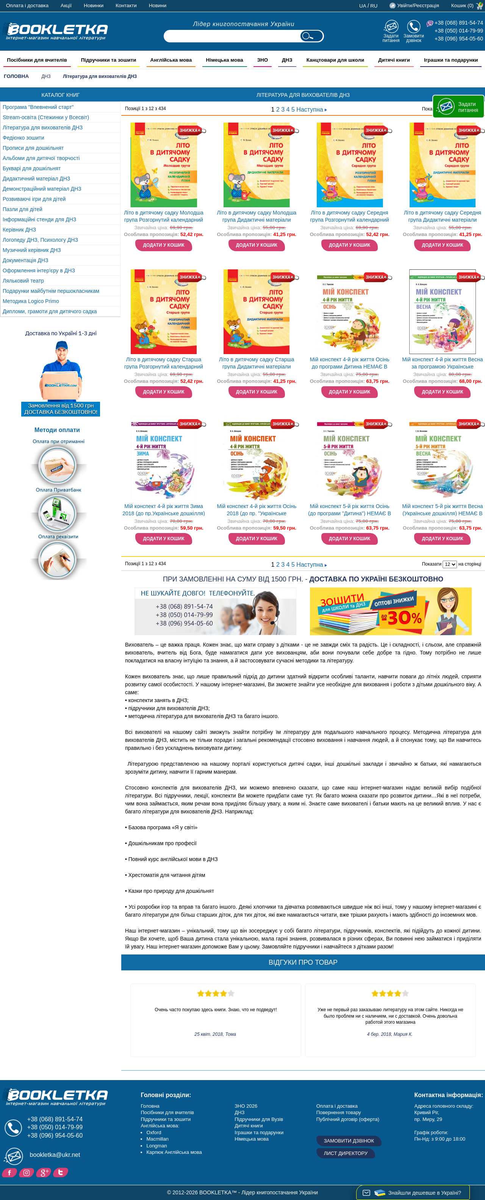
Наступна (311, 109)
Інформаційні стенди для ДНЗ (39, 219)
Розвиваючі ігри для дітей (34, 199)
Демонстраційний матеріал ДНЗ (42, 189)
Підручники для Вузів (259, 1119)
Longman (156, 1146)
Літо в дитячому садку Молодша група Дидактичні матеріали (256, 216)
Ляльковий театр (23, 281)
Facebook (10, 1172)
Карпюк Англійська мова (174, 1152)
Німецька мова (252, 1139)
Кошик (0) (462, 5)
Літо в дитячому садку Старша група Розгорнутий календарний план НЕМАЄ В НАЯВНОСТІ (163, 363)
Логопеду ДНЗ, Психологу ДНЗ (40, 240)
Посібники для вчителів (167, 1112)
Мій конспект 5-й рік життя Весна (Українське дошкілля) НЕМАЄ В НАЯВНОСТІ (442, 510)
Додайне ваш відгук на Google (44, 1172)
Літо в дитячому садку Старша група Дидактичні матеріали (256, 363)
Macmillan (157, 1139)
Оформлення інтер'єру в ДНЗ (39, 270)
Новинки (93, 5)
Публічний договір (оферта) (347, 1119)
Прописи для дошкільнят (33, 148)
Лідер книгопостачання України (244, 24)
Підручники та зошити (166, 1119)
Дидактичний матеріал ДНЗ (36, 179)
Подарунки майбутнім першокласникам (51, 291)
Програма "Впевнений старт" (38, 107)
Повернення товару (338, 1112)
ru (373, 6)
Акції (66, 5)
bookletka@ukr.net (55, 1155)
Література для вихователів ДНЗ (43, 127)
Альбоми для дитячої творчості (41, 158)
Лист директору (346, 1153)
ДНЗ (45, 76)
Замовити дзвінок (414, 38)
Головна (16, 76)
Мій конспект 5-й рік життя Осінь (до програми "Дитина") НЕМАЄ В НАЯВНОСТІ (349, 510)
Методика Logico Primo (31, 301)
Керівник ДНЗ (19, 230)
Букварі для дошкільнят (32, 168)
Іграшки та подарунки (259, 1132)
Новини (157, 5)
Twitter (61, 1172)
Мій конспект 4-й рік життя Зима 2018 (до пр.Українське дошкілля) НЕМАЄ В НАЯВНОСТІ (163, 510)
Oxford (153, 1132)
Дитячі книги (249, 1125)
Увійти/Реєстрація (418, 5)
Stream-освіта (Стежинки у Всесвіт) (46, 117)
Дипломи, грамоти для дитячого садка (50, 311)
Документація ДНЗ (25, 260)
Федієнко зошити (23, 138)
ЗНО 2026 (246, 1106)
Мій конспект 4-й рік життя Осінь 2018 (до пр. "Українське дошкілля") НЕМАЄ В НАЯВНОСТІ (256, 510)
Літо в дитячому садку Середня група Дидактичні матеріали (442, 216)
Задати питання (390, 38)
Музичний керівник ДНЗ (32, 250)
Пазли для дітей (22, 209)
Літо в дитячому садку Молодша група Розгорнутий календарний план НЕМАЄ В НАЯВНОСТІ (163, 217)
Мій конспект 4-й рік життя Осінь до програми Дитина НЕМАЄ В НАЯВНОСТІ (350, 363)
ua (362, 6)
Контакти (126, 5)
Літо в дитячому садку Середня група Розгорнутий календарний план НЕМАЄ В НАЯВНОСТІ (349, 217)
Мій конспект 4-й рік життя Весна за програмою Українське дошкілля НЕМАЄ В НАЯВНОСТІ (442, 363)
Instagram (27, 1172)
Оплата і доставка (27, 5)
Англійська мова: (160, 1125)
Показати (431, 564)
